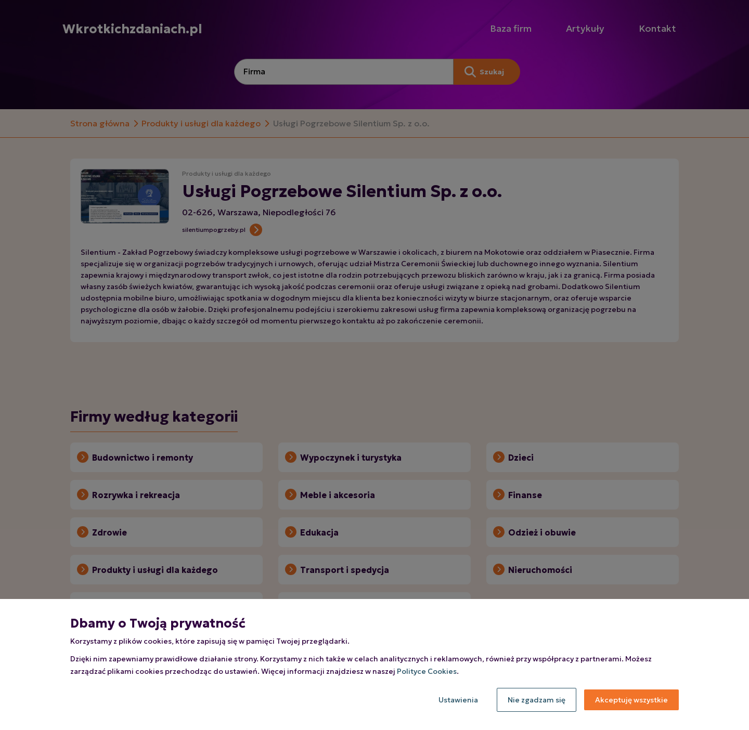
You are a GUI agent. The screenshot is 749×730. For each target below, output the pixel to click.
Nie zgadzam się (536, 700)
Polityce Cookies (427, 671)
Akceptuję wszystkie (631, 700)
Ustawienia (458, 700)
